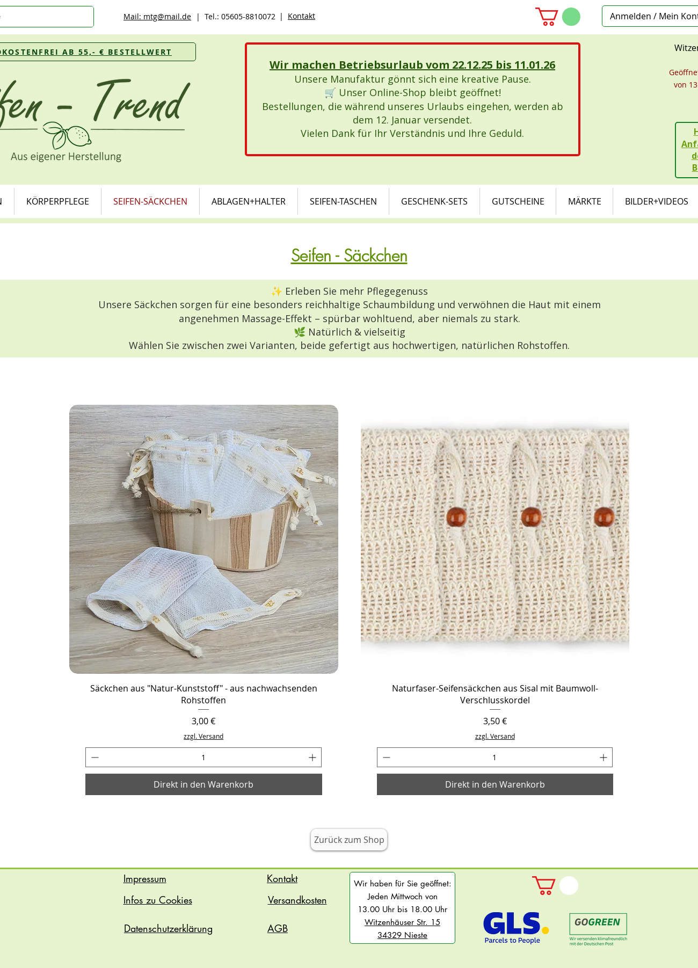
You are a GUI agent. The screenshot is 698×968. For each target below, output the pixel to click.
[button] (557, 17)
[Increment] (313, 757)
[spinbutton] (203, 757)
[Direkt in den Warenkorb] (203, 784)
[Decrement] (93, 757)
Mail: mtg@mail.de (157, 16)
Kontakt (301, 16)
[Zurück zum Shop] (349, 839)
